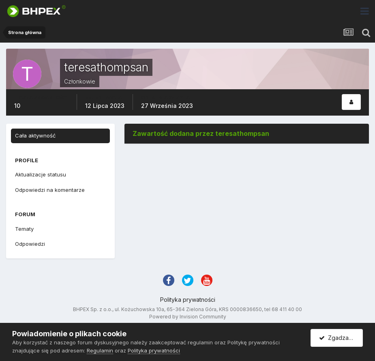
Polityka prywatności (187, 299)
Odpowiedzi (30, 244)
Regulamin (100, 350)
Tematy (24, 229)
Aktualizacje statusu (40, 174)
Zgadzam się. (341, 337)
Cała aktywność (35, 135)
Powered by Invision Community (187, 317)
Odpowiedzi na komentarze (50, 190)
